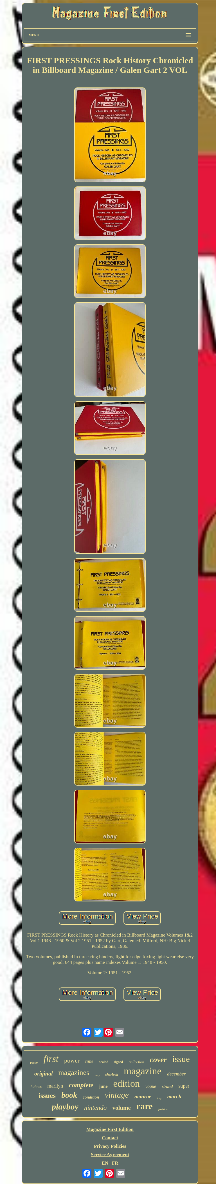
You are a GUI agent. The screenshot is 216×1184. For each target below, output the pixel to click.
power (72, 1060)
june (103, 1086)
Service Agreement (110, 1154)
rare (144, 1106)
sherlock (111, 1074)
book (69, 1095)
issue (181, 1059)
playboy (65, 1106)
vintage (117, 1094)
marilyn (55, 1086)
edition (126, 1083)
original (43, 1073)
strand (167, 1086)
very (97, 1075)
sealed (103, 1062)
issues (47, 1095)
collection (136, 1062)
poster (34, 1062)
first (51, 1059)
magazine (142, 1071)
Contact (110, 1137)
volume (121, 1107)
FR (115, 1163)
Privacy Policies (110, 1146)
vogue (150, 1086)
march (174, 1096)
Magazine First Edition (110, 1129)
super (183, 1086)
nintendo (95, 1107)
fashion (163, 1109)
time (89, 1061)
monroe (142, 1096)
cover (158, 1060)
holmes (36, 1086)
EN (105, 1163)
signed (118, 1062)
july (159, 1098)
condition (91, 1097)
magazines (73, 1072)
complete (81, 1085)
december (176, 1074)
